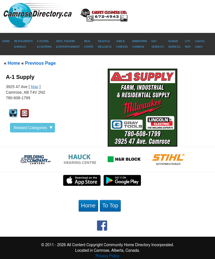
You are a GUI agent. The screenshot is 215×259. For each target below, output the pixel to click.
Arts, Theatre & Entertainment (68, 44)
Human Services (174, 44)
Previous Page (40, 63)
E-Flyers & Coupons (44, 44)
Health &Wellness (105, 44)
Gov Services (157, 44)
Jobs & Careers (122, 44)
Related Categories (33, 127)
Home (6, 41)
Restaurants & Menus (23, 44)
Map (34, 86)
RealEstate (88, 44)
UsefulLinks (200, 44)
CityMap (187, 44)
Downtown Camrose (139, 44)
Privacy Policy (107, 256)
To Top (110, 205)
